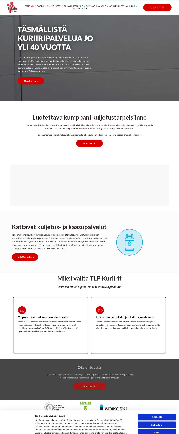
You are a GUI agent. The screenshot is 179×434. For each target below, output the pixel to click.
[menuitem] (29, 6)
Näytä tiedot (142, 429)
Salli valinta (156, 403)
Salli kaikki (157, 395)
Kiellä (156, 411)
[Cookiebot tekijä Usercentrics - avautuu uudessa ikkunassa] (17, 429)
